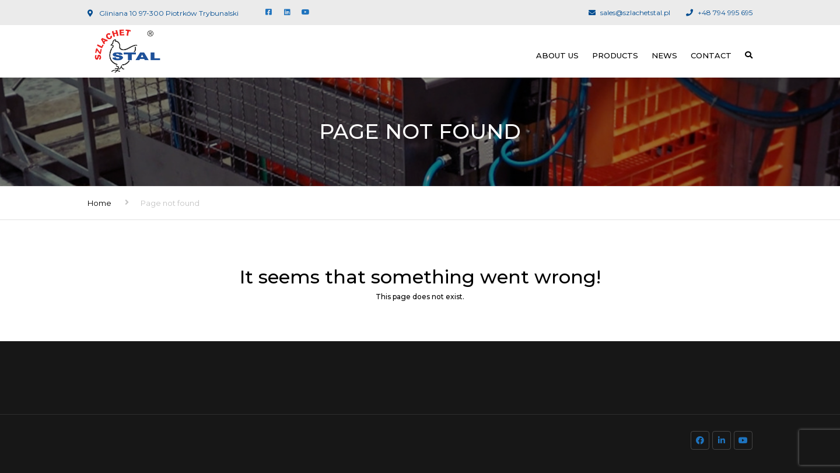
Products (615, 55)
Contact (711, 55)
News (664, 55)
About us (557, 55)
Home (99, 203)
